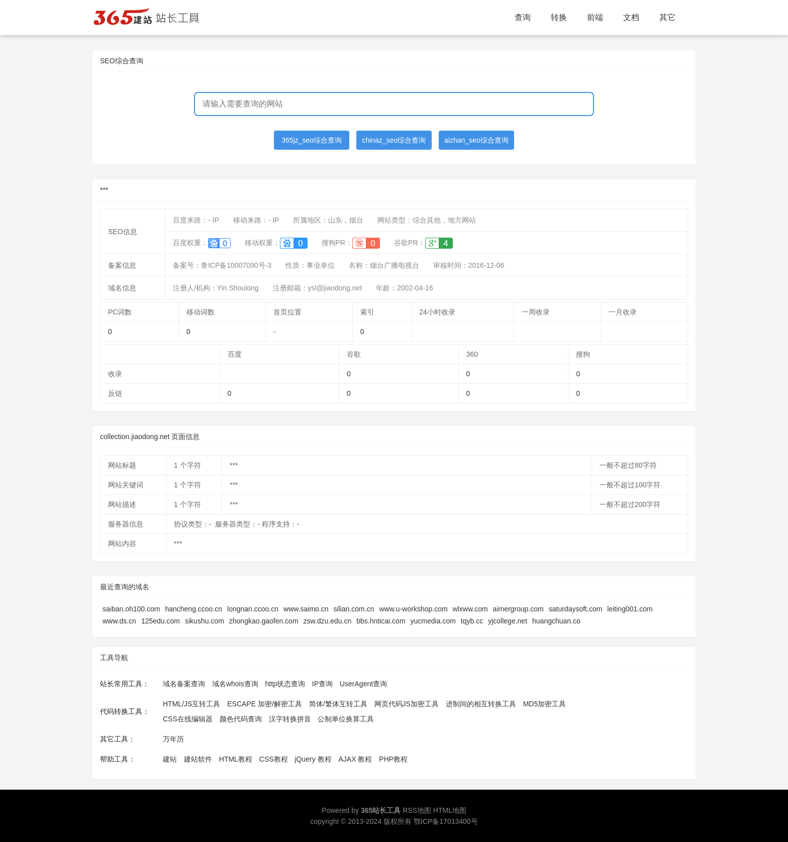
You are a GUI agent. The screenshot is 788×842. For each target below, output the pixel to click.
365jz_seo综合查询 (311, 140)
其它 (667, 17)
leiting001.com (629, 609)
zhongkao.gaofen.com (264, 621)
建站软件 (198, 759)
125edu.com (160, 621)
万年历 (173, 739)
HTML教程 (235, 759)
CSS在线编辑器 (188, 719)
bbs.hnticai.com (380, 621)
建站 (170, 759)
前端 (595, 17)
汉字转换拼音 (290, 719)
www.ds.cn (119, 621)
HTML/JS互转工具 (191, 704)
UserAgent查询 (363, 684)
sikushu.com (204, 621)
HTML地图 (449, 810)
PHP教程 (393, 759)
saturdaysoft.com (576, 609)
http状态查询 (285, 684)
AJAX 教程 (355, 759)
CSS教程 (273, 759)
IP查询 (322, 684)
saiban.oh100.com (131, 609)
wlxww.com (470, 609)
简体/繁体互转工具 (338, 704)
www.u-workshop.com (413, 609)
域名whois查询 (235, 684)
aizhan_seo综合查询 (476, 140)
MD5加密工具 (544, 704)
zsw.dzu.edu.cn (328, 621)
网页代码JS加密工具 (406, 704)
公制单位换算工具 (346, 719)
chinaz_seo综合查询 (394, 140)
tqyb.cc (472, 621)
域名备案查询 (184, 684)
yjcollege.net (507, 621)
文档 (631, 17)
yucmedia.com (433, 621)
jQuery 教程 (312, 759)
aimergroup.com (518, 609)
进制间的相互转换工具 (481, 704)
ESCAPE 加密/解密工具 (264, 704)
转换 (559, 17)
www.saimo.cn (305, 609)
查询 (523, 17)
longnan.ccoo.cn (252, 609)
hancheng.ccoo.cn (193, 609)
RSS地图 (417, 810)
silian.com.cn (354, 609)
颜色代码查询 (241, 719)
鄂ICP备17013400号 (446, 821)
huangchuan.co (556, 621)
